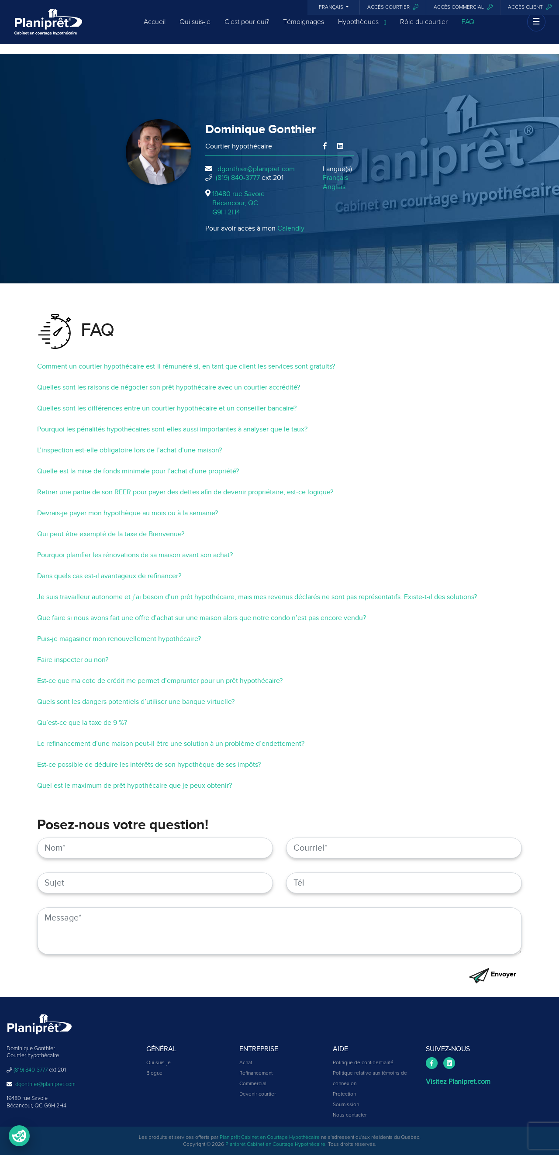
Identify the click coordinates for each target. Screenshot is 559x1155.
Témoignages (303, 27)
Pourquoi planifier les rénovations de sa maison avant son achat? (135, 555)
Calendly (290, 228)
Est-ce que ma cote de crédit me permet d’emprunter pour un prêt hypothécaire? (160, 680)
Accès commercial (463, 7)
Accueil (155, 27)
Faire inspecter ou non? (72, 659)
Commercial (252, 1083)
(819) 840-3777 (238, 177)
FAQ (468, 27)
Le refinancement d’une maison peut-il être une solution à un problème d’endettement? (170, 743)
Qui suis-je (194, 27)
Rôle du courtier (424, 27)
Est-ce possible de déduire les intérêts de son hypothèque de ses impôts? (149, 764)
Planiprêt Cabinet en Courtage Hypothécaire (270, 1137)
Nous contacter (350, 1115)
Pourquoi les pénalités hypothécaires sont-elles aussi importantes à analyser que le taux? (172, 429)
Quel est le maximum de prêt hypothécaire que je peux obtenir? (134, 785)
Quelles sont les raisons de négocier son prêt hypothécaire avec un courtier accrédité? (168, 387)
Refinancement (256, 1073)
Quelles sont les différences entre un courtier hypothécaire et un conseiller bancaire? (167, 408)
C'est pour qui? (246, 27)
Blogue (154, 1073)
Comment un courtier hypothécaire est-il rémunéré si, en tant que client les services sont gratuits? (186, 366)
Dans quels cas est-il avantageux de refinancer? (109, 576)
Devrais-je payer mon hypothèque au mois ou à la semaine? (127, 513)
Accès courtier (392, 7)
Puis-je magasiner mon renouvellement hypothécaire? (119, 638)
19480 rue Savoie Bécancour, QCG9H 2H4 (238, 203)
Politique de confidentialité (363, 1062)
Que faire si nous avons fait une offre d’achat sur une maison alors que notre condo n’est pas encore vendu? (201, 618)
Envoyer (492, 974)
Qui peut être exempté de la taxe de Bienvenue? (110, 534)
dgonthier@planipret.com (256, 169)
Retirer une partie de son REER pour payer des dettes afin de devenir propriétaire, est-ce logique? (185, 492)
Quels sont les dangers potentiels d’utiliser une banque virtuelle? (136, 701)
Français (332, 7)
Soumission (346, 1104)
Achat (245, 1062)
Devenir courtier (257, 1094)
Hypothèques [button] (362, 27)
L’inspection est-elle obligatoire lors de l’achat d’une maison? (129, 450)
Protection (344, 1094)
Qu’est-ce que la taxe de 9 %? (82, 722)
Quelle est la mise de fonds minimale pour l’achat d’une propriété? (138, 471)
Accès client (530, 7)
